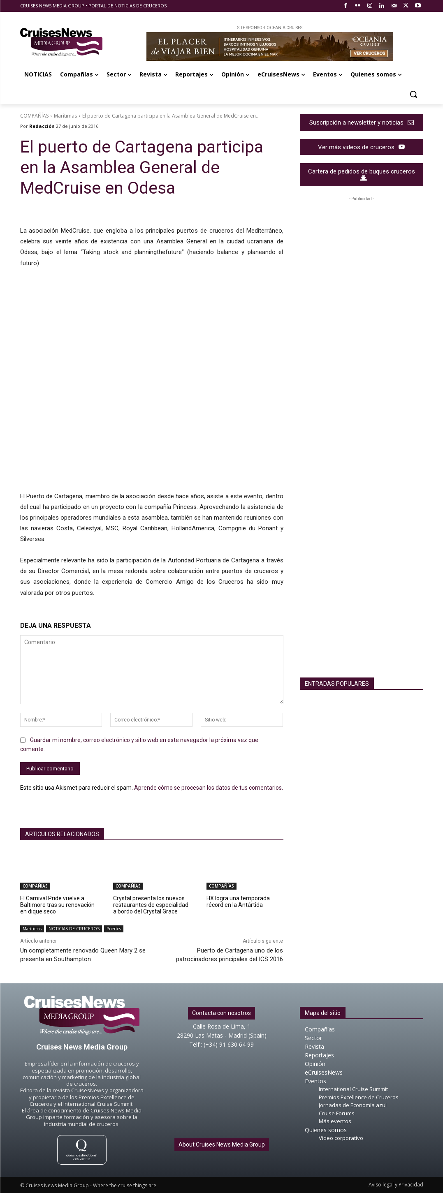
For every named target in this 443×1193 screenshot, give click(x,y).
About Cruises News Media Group (222, 1144)
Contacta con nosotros (221, 1013)
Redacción (42, 126)
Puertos (113, 928)
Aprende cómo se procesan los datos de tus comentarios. (208, 787)
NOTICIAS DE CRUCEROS (74, 928)
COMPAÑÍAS (34, 115)
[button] (413, 94)
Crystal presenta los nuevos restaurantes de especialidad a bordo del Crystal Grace (150, 905)
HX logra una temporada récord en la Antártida (238, 901)
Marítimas (65, 115)
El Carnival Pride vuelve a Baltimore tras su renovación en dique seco (57, 905)
